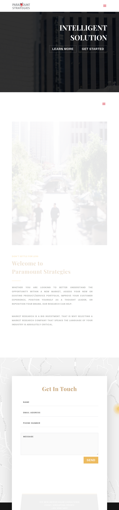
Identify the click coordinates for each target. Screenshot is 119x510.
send (91, 461)
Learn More (62, 49)
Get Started (93, 49)
